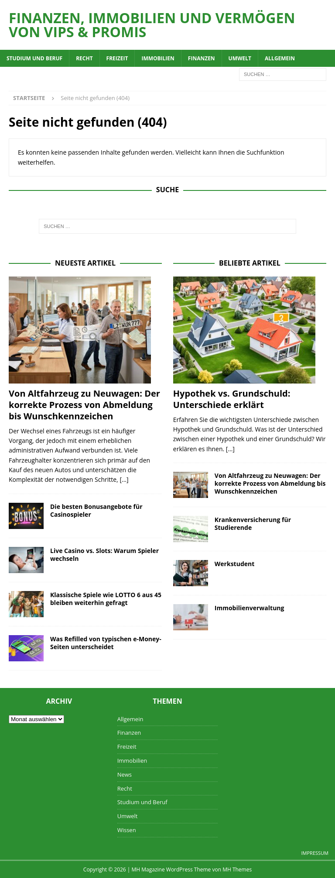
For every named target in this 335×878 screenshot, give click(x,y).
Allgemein (280, 58)
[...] (124, 479)
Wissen (126, 830)
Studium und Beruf (34, 58)
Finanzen (201, 58)
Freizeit (117, 58)
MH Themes (237, 869)
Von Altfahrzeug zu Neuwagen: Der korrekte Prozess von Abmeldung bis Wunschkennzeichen (84, 404)
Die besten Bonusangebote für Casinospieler (96, 510)
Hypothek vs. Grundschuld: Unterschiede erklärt (232, 399)
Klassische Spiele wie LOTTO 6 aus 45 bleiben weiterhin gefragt (105, 599)
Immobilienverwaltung (249, 608)
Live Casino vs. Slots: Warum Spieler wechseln (104, 554)
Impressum (314, 853)
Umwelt (240, 58)
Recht (84, 58)
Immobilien (157, 58)
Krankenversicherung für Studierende (253, 523)
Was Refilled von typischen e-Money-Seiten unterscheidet (105, 643)
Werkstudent (235, 564)
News (124, 774)
